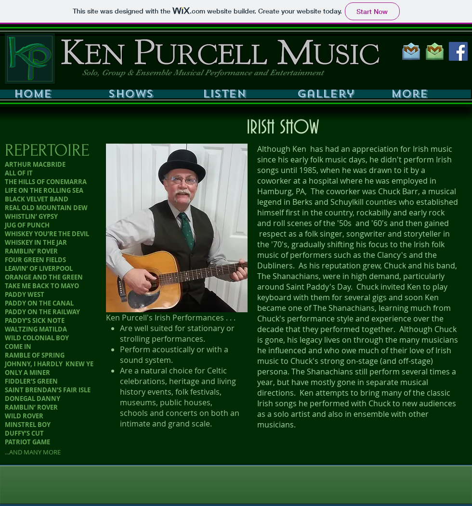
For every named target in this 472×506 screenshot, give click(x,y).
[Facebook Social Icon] (458, 51)
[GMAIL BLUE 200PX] (411, 51)
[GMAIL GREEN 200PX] (434, 51)
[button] (143, 94)
